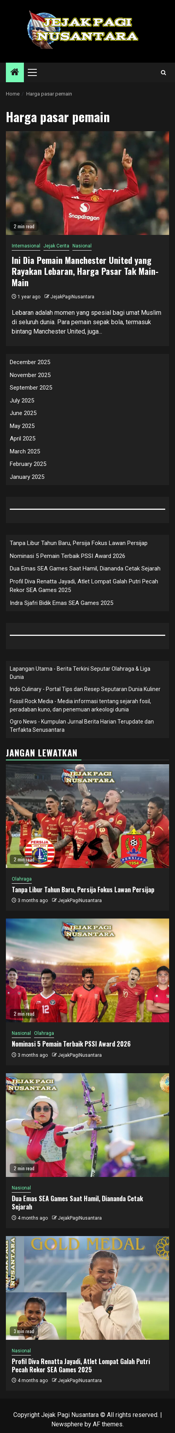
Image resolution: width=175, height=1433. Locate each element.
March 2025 (25, 451)
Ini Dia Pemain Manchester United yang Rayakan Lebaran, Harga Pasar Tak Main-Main (85, 271)
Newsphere (67, 1424)
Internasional (26, 246)
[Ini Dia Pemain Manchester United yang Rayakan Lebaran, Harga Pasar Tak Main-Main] (87, 183)
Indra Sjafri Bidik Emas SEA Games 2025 (61, 602)
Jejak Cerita (56, 246)
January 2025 (27, 476)
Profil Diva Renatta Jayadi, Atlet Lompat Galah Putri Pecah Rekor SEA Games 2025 (81, 1365)
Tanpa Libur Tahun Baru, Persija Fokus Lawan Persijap (79, 543)
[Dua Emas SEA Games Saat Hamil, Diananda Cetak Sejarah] (87, 1125)
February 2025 (28, 463)
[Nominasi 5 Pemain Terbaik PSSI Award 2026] (87, 970)
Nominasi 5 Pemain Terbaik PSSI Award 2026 (67, 555)
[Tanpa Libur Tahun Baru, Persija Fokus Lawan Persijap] (87, 816)
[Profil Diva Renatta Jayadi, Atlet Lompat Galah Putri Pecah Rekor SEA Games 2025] (87, 1288)
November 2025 (30, 375)
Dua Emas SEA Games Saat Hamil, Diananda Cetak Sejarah (85, 568)
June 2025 (23, 413)
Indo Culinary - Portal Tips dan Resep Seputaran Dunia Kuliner (85, 689)
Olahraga (22, 879)
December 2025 (30, 362)
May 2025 (22, 426)
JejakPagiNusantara (72, 297)
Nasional (82, 246)
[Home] (15, 72)
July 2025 (22, 400)
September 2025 (31, 387)
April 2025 (22, 438)
